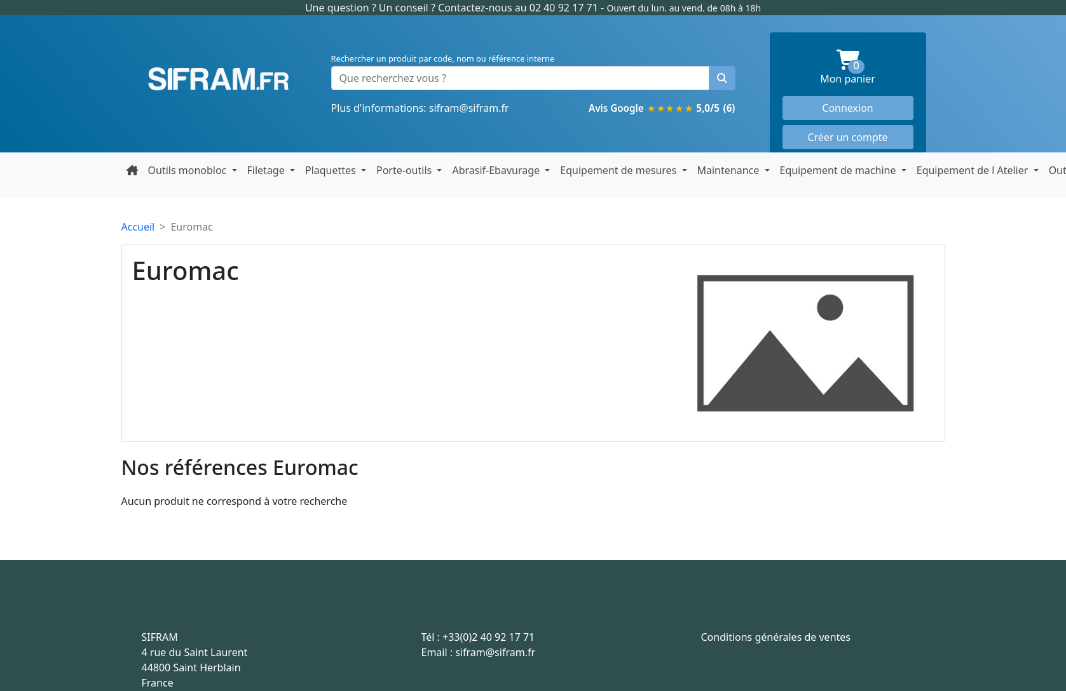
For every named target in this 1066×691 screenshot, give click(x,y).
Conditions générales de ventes (776, 637)
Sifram (218, 79)
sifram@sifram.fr (469, 108)
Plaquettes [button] (332, 170)
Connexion (847, 108)
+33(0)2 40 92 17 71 (488, 637)
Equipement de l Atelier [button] (974, 170)
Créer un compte (847, 137)
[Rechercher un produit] (722, 78)
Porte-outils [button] (405, 170)
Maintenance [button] (729, 170)
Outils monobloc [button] (188, 170)
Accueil (138, 227)
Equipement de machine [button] (839, 170)
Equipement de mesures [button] (619, 170)
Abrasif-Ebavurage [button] (497, 170)
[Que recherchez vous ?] (520, 78)
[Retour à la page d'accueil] (132, 170)
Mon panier (866, 68)
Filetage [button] (267, 170)
